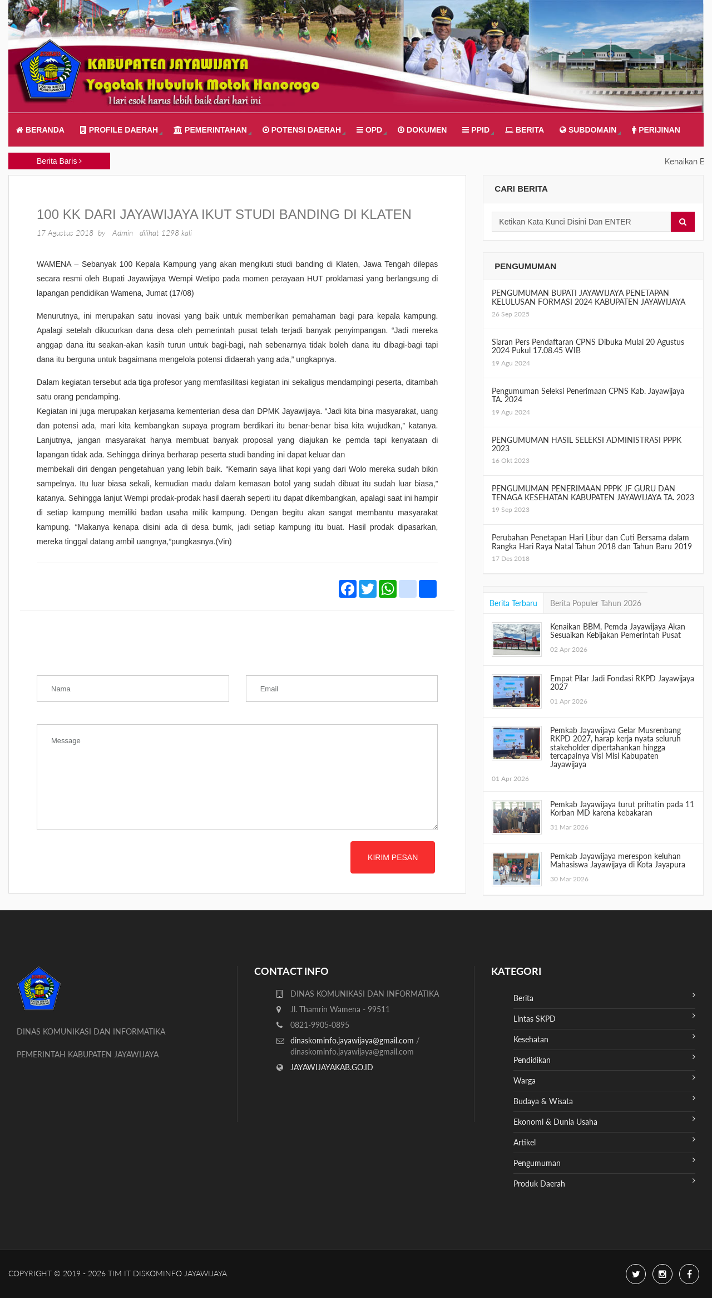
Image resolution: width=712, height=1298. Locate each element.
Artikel (604, 1141)
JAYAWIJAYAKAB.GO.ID (331, 1067)
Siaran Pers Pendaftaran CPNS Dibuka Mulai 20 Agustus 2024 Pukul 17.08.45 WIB (588, 346)
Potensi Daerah (302, 129)
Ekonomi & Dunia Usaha (604, 1120)
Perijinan (656, 129)
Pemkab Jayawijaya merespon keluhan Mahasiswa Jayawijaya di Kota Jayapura (617, 860)
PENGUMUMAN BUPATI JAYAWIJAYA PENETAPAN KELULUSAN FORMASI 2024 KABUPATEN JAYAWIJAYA (588, 297)
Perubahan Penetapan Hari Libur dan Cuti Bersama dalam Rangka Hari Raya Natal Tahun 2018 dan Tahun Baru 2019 (592, 541)
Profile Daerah (119, 129)
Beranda (40, 129)
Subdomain (588, 129)
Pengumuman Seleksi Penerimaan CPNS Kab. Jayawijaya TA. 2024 (588, 395)
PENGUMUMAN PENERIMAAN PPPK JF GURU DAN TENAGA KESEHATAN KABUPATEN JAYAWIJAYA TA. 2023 (593, 492)
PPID (476, 129)
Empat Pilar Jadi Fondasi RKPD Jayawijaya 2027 (622, 682)
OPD (369, 129)
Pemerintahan (210, 129)
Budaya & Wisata (604, 1100)
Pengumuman (604, 1162)
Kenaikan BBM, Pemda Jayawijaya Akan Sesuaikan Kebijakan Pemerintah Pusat (617, 631)
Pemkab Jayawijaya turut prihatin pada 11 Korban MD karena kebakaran (622, 808)
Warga (604, 1079)
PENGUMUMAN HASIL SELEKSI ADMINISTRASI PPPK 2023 (586, 444)
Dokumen (422, 129)
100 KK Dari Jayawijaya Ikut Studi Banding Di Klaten (224, 214)
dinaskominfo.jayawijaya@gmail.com (353, 1040)
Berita (524, 129)
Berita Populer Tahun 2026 (595, 603)
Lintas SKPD (604, 1017)
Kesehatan (604, 1038)
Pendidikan (604, 1059)
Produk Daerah (604, 1182)
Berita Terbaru (513, 603)
